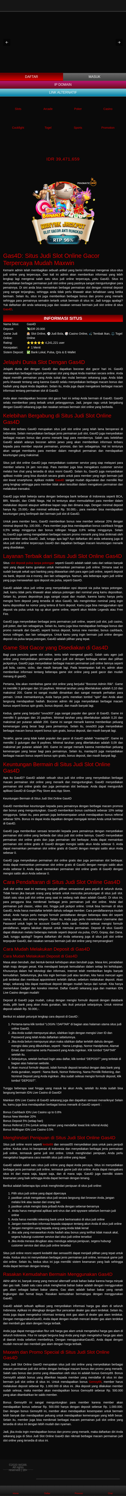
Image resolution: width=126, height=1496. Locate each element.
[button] (6, 42)
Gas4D (7, 309)
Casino (108, 109)
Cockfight (18, 127)
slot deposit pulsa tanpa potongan (32, 563)
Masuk (94, 76)
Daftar (31, 76)
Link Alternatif (63, 92)
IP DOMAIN (63, 84)
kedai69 (48, 1144)
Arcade (48, 109)
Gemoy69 (95, 1381)
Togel (47, 127)
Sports (78, 127)
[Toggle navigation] (120, 5)
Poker (78, 109)
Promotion (108, 127)
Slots (18, 109)
